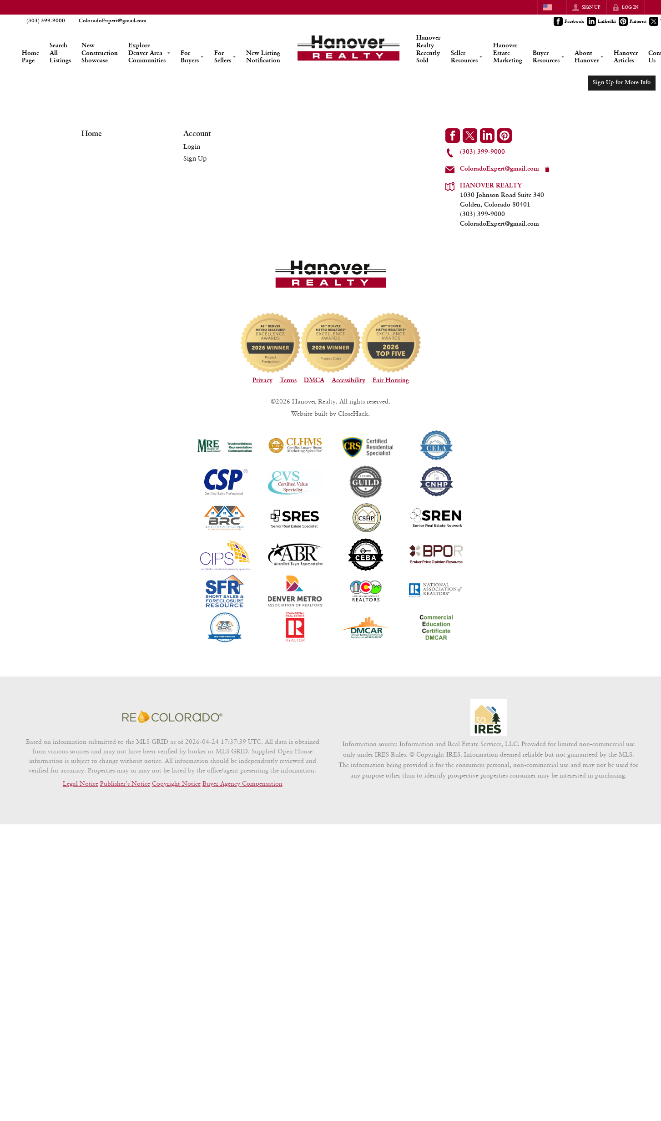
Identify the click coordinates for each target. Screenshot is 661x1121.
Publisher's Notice (125, 783)
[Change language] (552, 7)
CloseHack (353, 413)
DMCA (314, 380)
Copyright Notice (176, 783)
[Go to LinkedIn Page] (602, 21)
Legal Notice (80, 783)
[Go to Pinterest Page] (633, 21)
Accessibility (348, 380)
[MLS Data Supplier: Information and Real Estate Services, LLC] (488, 717)
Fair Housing (391, 380)
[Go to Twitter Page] (470, 135)
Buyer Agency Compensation (242, 783)
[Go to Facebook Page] (569, 21)
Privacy (262, 380)
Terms (288, 380)
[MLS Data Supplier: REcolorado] (172, 716)
